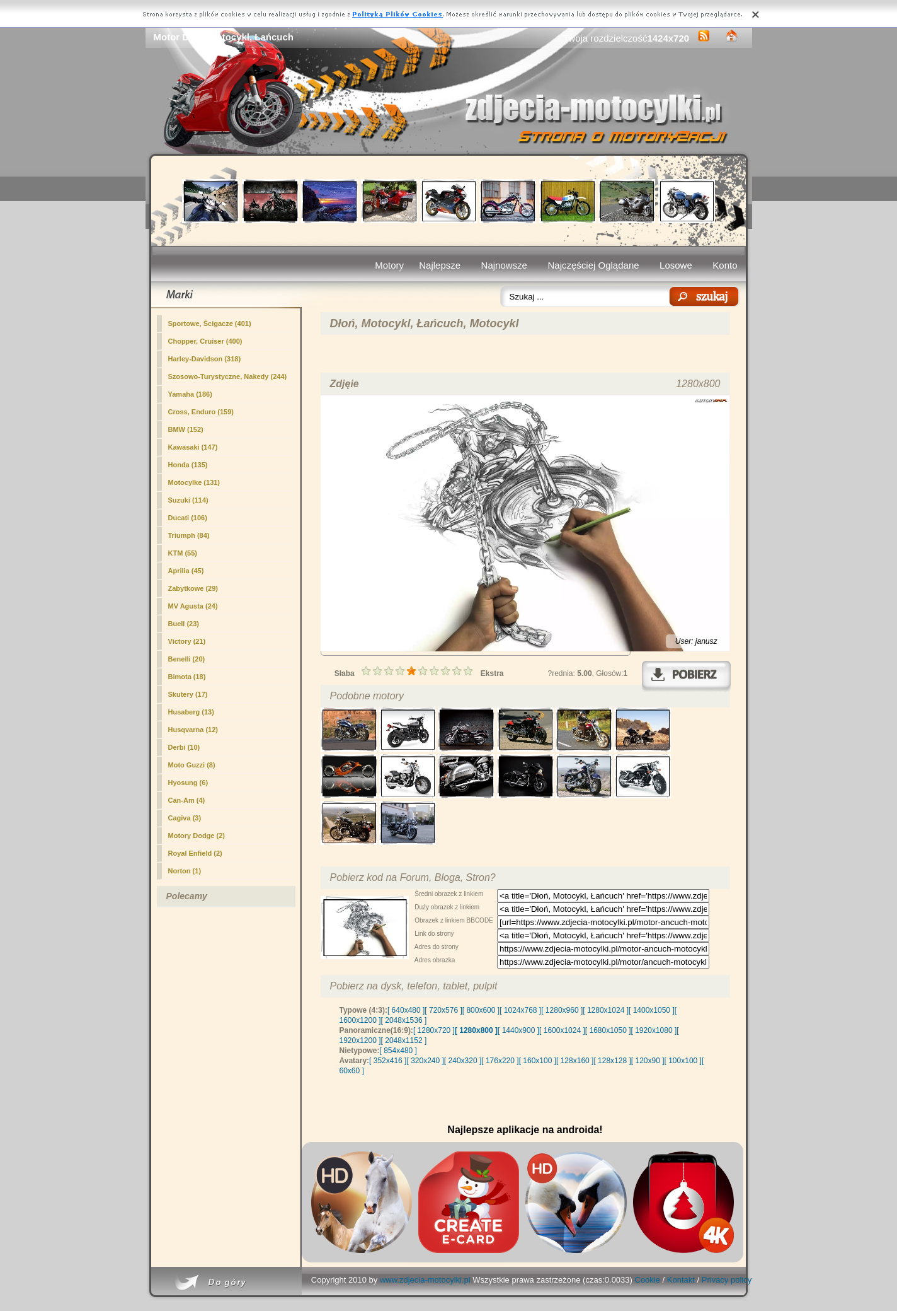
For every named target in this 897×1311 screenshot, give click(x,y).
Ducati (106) (187, 517)
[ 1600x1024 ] (562, 1030)
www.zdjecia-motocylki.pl (425, 1280)
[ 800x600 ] (481, 1010)
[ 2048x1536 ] (404, 1020)
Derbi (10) (184, 747)
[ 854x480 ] (398, 1050)
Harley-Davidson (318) (204, 359)
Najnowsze (504, 265)
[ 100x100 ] (683, 1060)
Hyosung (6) (188, 782)
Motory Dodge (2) (196, 835)
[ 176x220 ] (499, 1060)
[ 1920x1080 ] (654, 1030)
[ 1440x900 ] (518, 1030)
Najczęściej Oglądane (593, 265)
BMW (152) (185, 429)
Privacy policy (726, 1280)
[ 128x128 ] (612, 1060)
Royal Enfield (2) (195, 853)
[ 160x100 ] (537, 1060)
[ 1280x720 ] (434, 1030)
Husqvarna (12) (193, 729)
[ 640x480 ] (406, 1010)
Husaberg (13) (191, 712)
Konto (724, 265)
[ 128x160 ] (574, 1060)
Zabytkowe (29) (193, 588)
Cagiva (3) (185, 818)
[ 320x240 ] (424, 1060)
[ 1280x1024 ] (606, 1010)
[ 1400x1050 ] (652, 1010)
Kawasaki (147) (193, 447)
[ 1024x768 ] (520, 1010)
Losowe (676, 265)
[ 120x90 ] (648, 1060)
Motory (389, 265)
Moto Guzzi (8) (191, 765)
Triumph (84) (189, 535)
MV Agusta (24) (193, 606)
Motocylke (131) (194, 482)
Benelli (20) (186, 659)
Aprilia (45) (186, 570)
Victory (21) (187, 641)
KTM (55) (182, 553)
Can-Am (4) (186, 800)
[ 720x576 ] (443, 1010)
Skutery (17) (188, 694)
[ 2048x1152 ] (404, 1040)
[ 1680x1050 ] (608, 1030)
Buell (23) (184, 623)
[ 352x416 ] (387, 1060)
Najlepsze (439, 265)
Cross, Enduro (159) (201, 412)
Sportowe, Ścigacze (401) (209, 323)
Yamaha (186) (190, 394)
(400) (205, 341)
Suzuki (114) (188, 500)
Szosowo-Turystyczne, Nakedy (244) (227, 376)
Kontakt (681, 1280)
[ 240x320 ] (462, 1060)
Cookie (647, 1280)
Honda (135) (188, 465)
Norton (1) (185, 871)
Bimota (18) (187, 676)
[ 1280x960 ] (562, 1010)
